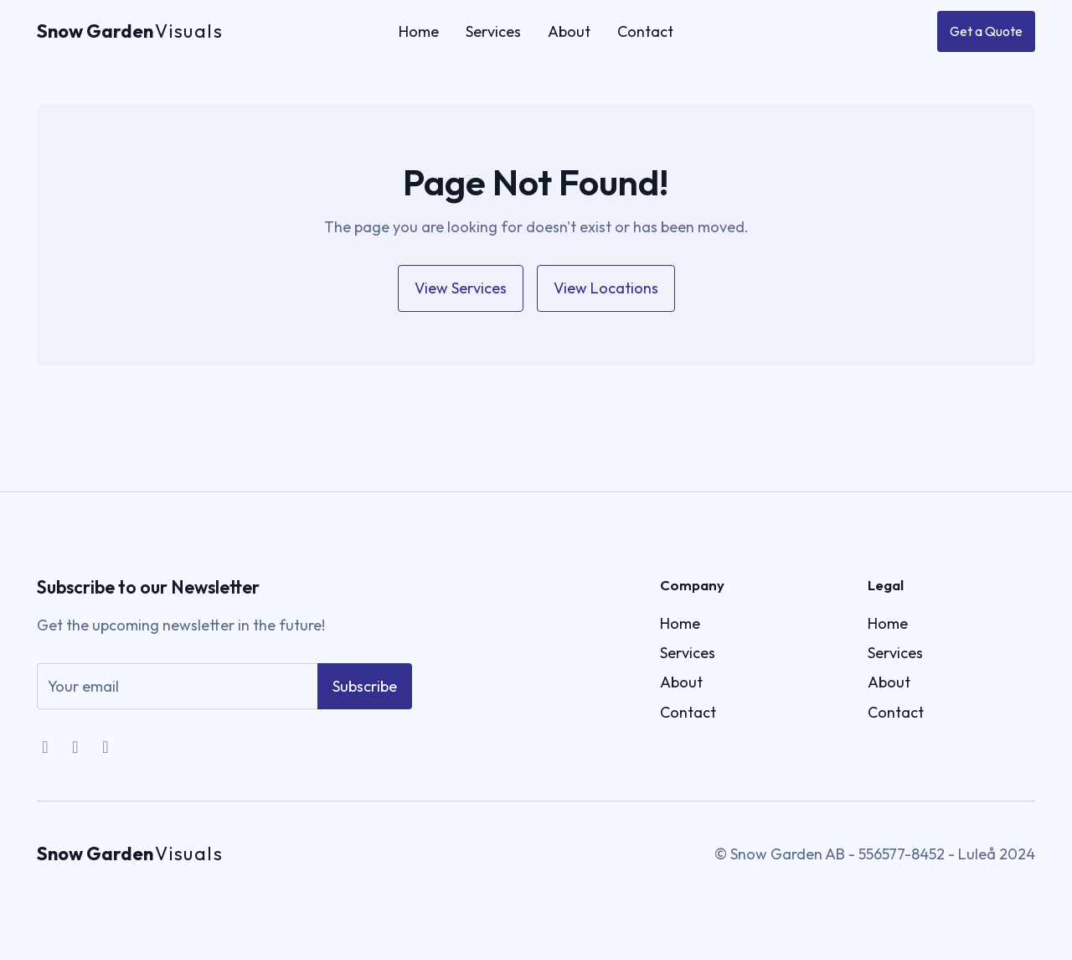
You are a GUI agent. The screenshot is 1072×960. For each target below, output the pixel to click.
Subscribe (364, 696)
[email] (177, 696)
